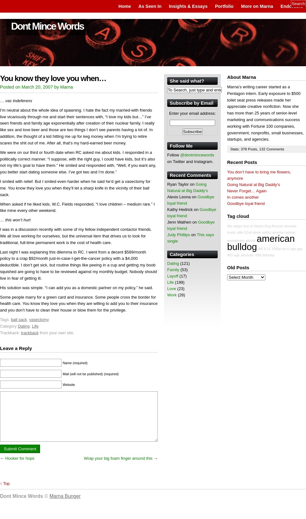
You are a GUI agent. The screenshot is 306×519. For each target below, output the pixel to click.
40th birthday (264, 255)
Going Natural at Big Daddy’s (253, 184)
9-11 (267, 249)
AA (260, 249)
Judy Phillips (178, 234)
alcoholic (247, 255)
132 (263, 149)
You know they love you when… (53, 78)
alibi (240, 232)
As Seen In (150, 6)
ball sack (19, 319)
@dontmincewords (197, 155)
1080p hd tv (280, 249)
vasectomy (39, 319)
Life (35, 326)
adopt (238, 226)
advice (290, 232)
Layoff (172, 276)
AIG (230, 255)
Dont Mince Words (47, 26)
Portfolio (224, 6)
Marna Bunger (65, 505)
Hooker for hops (20, 467)
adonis (251, 240)
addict (266, 232)
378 (244, 149)
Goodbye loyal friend (246, 203)
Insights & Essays (188, 6)
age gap (296, 249)
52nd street (252, 232)
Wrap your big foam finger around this (118, 467)
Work (172, 295)
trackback (30, 332)
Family (173, 269)
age (237, 255)
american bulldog (261, 242)
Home (124, 6)
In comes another (243, 197)
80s (229, 226)
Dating (24, 326)
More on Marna (257, 6)
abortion (278, 232)
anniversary (235, 240)
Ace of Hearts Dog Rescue (263, 226)
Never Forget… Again (247, 191)
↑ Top (5, 493)
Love (171, 288)
